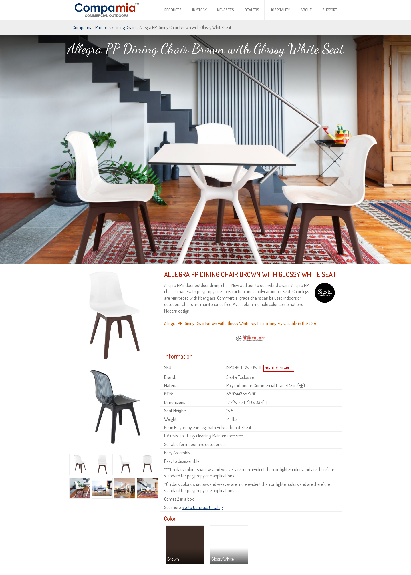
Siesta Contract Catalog (202, 483)
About (306, 9)
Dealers (252, 9)
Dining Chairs (125, 27)
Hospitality (280, 9)
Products (173, 9)
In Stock (199, 9)
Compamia (82, 27)
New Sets (225, 9)
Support (329, 9)
